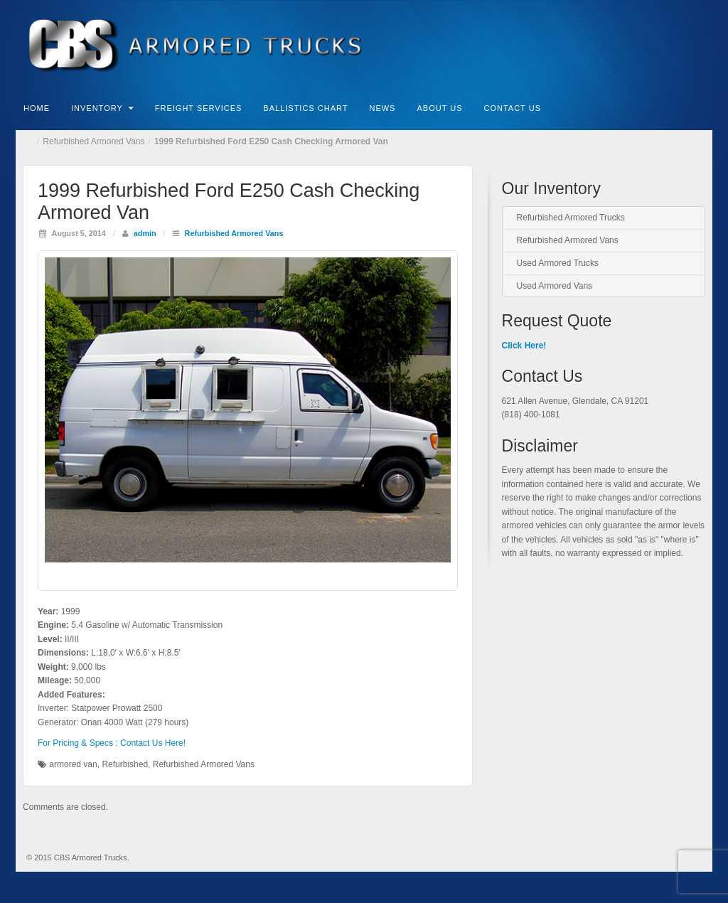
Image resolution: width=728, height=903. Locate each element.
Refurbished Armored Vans (93, 141)
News (382, 108)
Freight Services (198, 108)
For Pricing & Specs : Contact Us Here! (112, 743)
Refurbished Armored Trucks (571, 218)
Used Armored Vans (555, 286)
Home (36, 108)
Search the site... (702, 106)
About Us (439, 108)
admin (145, 233)
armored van (73, 764)
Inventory (102, 108)
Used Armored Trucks (558, 263)
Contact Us (512, 108)
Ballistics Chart (305, 108)
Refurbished (125, 764)
